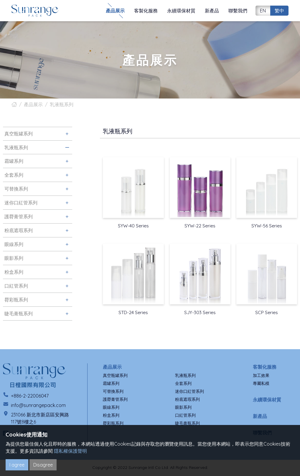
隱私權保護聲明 (70, 451)
